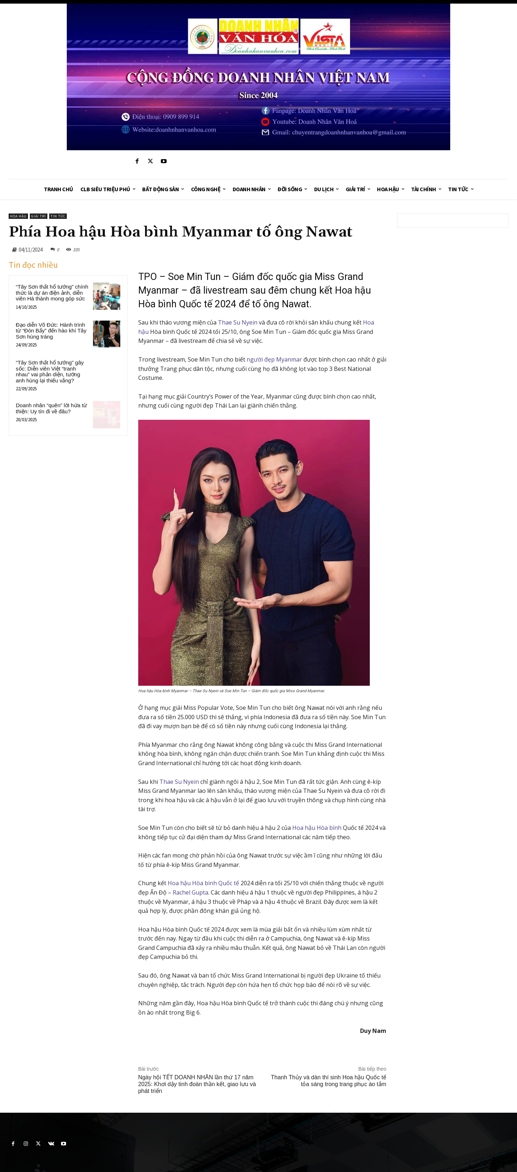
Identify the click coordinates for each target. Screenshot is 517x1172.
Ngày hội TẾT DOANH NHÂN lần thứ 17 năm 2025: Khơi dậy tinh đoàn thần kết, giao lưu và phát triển (197, 1084)
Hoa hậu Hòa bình (316, 828)
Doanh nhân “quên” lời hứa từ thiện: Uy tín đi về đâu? (51, 408)
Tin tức (58, 216)
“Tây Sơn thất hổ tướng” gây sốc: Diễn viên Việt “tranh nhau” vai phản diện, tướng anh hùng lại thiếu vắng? (50, 371)
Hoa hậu (18, 216)
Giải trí (38, 216)
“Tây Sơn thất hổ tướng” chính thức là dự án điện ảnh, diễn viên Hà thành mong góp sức (52, 293)
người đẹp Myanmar (274, 359)
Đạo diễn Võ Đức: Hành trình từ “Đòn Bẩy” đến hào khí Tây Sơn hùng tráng (51, 331)
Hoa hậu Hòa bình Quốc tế (203, 883)
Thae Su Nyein (237, 322)
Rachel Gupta (190, 892)
